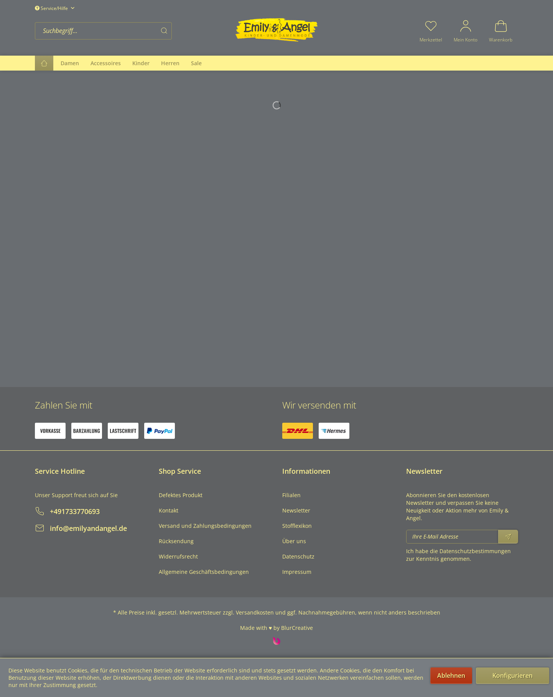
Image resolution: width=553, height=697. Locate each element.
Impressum (296, 571)
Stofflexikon (297, 525)
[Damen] (70, 63)
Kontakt (168, 510)
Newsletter (296, 510)
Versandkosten (255, 612)
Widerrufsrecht (178, 556)
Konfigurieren (512, 675)
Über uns (294, 541)
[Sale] (196, 63)
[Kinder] (141, 63)
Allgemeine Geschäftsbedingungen (204, 571)
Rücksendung (176, 541)
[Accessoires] (106, 63)
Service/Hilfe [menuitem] (52, 8)
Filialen (291, 495)
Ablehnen (451, 675)
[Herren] (170, 63)
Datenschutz (298, 556)
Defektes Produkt (180, 495)
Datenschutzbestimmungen (475, 551)
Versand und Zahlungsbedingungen (205, 525)
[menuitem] (132, 31)
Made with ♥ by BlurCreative (276, 627)
